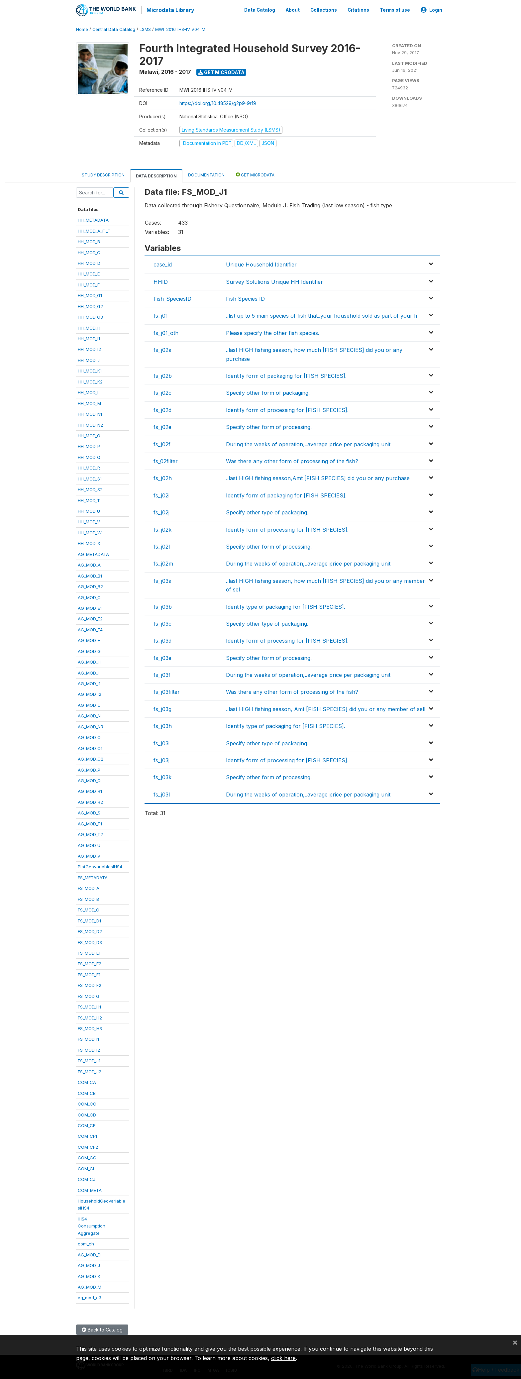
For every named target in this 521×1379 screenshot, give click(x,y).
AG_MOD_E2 (90, 617)
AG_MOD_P (89, 768)
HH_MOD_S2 (90, 488)
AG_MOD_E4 (90, 628)
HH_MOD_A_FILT (94, 229)
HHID (161, 280)
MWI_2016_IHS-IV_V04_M (180, 28)
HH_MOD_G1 (90, 294)
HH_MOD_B (89, 240)
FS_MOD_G (88, 995)
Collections (323, 9)
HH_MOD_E (89, 272)
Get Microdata (221, 71)
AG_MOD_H (89, 661)
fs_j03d (162, 639)
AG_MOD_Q (89, 779)
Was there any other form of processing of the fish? (292, 460)
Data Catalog (259, 9)
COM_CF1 (87, 1135)
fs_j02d (162, 408)
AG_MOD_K (89, 1275)
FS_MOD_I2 (89, 1048)
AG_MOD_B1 (90, 574)
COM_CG (87, 1156)
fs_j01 (161, 314)
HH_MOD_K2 (90, 380)
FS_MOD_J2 (89, 1070)
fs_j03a (162, 579)
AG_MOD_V (89, 854)
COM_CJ (86, 1178)
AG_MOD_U (89, 844)
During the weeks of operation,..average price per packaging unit (308, 443)
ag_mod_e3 (89, 1296)
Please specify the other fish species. (272, 331)
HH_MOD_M (89, 402)
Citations (358, 9)
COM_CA (87, 1081)
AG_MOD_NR (90, 725)
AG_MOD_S (89, 811)
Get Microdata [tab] (255, 173)
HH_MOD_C (89, 251)
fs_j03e (162, 656)
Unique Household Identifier (261, 263)
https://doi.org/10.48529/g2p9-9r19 (217, 102)
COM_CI (86, 1167)
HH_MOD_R (89, 467)
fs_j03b (163, 605)
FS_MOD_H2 (90, 1016)
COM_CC (87, 1102)
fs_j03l (162, 793)
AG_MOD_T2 (90, 833)
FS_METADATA (93, 876)
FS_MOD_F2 (89, 984)
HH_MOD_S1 (90, 477)
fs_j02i (161, 494)
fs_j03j (161, 759)
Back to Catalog (102, 1328)
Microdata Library (169, 10)
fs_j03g (162, 707)
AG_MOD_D (89, 1253)
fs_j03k (162, 776)
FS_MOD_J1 (89, 1059)
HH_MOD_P (89, 445)
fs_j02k (162, 528)
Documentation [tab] (206, 173)
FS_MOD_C (88, 908)
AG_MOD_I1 (89, 682)
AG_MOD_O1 (90, 747)
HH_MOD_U (89, 509)
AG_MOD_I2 (89, 693)
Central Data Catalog (113, 28)
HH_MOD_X (89, 542)
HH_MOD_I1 (89, 337)
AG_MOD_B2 (90, 585)
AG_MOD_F (89, 639)
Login (431, 9)
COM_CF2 (88, 1145)
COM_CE (86, 1124)
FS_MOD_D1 (89, 919)
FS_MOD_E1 (89, 951)
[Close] (515, 1342)
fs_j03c (162, 622)
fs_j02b (163, 374)
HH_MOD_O (89, 434)
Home (82, 28)
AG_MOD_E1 (90, 606)
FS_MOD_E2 (89, 962)
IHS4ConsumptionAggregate (91, 1224)
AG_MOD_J (89, 1264)
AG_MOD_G (89, 650)
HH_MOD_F (89, 283)
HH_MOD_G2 (90, 305)
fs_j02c (162, 391)
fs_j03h (163, 725)
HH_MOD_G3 (90, 316)
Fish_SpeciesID (172, 297)
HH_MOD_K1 (90, 369)
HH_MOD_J (89, 359)
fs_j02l (162, 545)
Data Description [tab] (156, 174)
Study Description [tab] (103, 173)
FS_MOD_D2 (90, 930)
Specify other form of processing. (269, 426)
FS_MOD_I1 (88, 1038)
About (293, 9)
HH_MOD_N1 (90, 412)
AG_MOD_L (89, 703)
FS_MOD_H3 (90, 1027)
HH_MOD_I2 (89, 348)
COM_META (90, 1189)
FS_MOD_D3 (90, 941)
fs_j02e (162, 426)
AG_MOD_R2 (90, 800)
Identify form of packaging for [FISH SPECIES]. (286, 374)
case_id (163, 263)
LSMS (145, 28)
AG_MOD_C (89, 596)
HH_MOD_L (89, 391)
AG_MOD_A (89, 564)
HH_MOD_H (89, 326)
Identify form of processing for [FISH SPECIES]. (287, 408)
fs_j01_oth (166, 331)
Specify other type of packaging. (267, 511)
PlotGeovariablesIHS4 (100, 865)
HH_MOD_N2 (90, 423)
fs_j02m (163, 562)
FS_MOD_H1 (89, 1005)
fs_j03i (161, 742)
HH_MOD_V (89, 520)
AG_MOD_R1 (90, 790)
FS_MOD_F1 (89, 973)
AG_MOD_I (88, 671)
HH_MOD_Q (89, 456)
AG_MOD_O (89, 736)
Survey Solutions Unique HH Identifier (274, 280)
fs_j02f (162, 443)
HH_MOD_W (90, 531)
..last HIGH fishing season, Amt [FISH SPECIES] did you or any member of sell (325, 707)
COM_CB (87, 1092)
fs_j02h (163, 477)
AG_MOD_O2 (90, 757)
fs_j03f (162, 673)
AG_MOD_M (89, 1285)
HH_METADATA (93, 219)
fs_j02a (162, 349)
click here (283, 1358)
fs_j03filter (167, 691)
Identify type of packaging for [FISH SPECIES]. (285, 605)
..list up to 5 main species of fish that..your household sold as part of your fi (321, 314)
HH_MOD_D (89, 262)
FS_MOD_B (88, 898)
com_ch (86, 1242)
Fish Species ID (245, 297)
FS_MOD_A (88, 887)
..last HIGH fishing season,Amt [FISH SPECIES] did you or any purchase (318, 477)
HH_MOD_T (89, 499)
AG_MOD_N (89, 714)
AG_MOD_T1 (90, 822)
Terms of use (395, 9)
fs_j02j (161, 511)
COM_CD (87, 1113)
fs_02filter (166, 460)
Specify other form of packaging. (268, 391)
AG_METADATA (93, 553)
